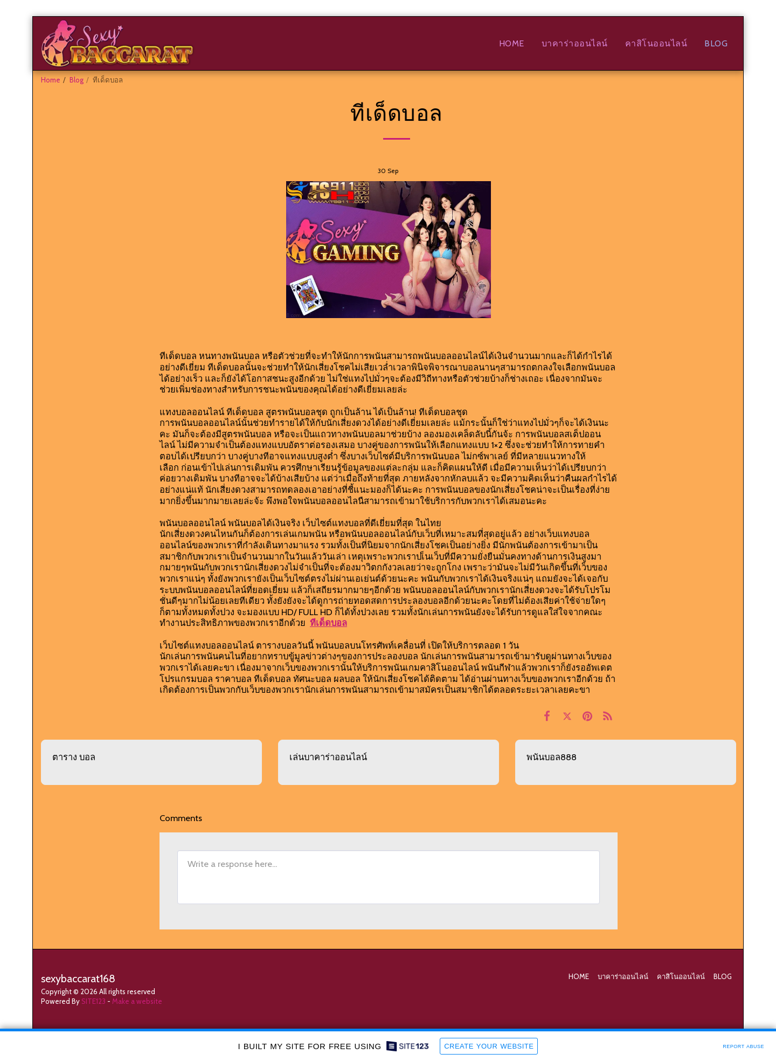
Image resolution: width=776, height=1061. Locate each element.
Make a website (137, 1001)
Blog (77, 79)
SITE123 (93, 1001)
